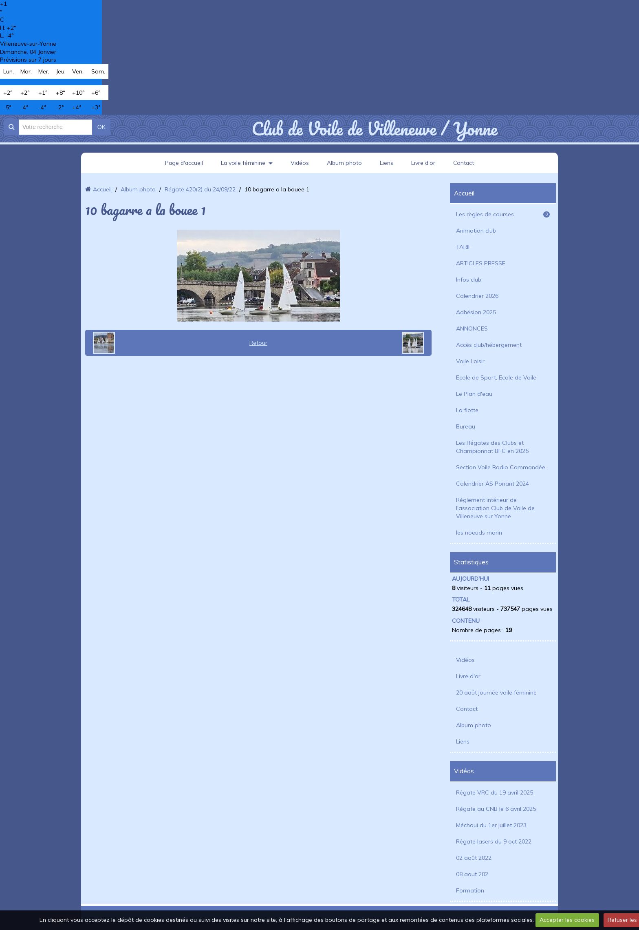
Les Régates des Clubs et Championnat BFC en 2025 (492, 447)
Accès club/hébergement (489, 344)
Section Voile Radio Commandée (500, 467)
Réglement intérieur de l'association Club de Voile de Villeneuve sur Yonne (495, 508)
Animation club (476, 230)
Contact (465, 162)
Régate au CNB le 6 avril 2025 (496, 808)
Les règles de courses (503, 214)
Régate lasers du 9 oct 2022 (493, 841)
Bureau (465, 426)
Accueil (102, 189)
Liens (387, 162)
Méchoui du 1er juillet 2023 (491, 825)
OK (101, 127)
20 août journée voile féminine (496, 692)
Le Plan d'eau (474, 393)
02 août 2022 (473, 857)
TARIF (464, 247)
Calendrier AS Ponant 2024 (492, 483)
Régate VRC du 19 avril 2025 (494, 792)
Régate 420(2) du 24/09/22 (200, 189)
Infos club (468, 279)
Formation (470, 890)
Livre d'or (424, 162)
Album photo (344, 162)
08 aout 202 (472, 874)
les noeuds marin (479, 532)
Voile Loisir (470, 361)
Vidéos (300, 162)
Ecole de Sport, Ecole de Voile (496, 377)
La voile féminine (242, 162)
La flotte (467, 410)
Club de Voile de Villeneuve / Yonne (374, 128)
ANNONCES (472, 328)
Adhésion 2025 (476, 312)
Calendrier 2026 (477, 296)
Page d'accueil (183, 162)
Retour (258, 342)
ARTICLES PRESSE (480, 263)
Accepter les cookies (567, 919)
